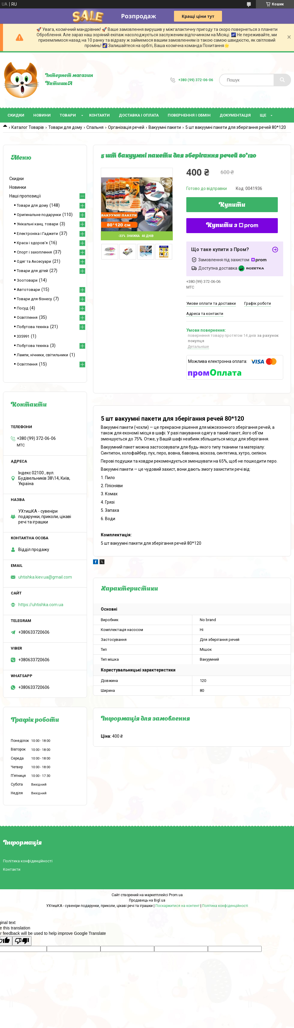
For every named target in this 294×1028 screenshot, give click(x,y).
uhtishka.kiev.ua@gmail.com (45, 577)
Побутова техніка (33, 326)
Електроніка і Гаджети (37, 233)
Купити (232, 205)
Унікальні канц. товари (37, 224)
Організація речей (126, 127)
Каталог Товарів (27, 127)
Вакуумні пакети (164, 127)
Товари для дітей (32, 270)
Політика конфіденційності (27, 861)
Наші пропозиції (25, 196)
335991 (23, 336)
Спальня (95, 127)
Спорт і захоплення (34, 252)
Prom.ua (176, 895)
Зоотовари (27, 280)
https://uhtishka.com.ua (40, 604)
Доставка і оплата (139, 115)
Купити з (232, 226)
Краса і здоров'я (32, 243)
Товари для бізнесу (34, 299)
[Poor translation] (22, 941)
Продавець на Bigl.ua (147, 900)
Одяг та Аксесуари (34, 261)
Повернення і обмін (189, 115)
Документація (235, 115)
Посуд (22, 308)
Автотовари (28, 289)
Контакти (99, 115)
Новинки (17, 187)
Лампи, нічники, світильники (42, 355)
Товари (68, 115)
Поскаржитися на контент (177, 906)
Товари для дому (65, 127)
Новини (42, 115)
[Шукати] (282, 80)
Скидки (16, 115)
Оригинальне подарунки (39, 214)
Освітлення (27, 317)
